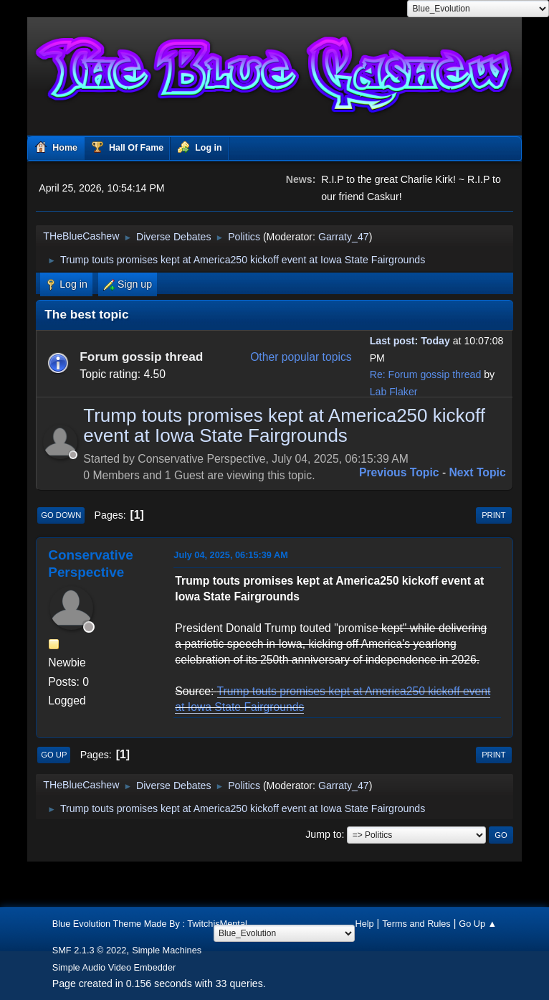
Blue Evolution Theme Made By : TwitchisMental (149, 923)
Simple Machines (166, 950)
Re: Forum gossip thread (426, 374)
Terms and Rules (416, 923)
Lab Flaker (394, 391)
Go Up (54, 754)
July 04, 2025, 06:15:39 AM (230, 554)
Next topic (477, 472)
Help (364, 923)
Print (494, 515)
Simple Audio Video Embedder (114, 967)
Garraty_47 (343, 236)
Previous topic (399, 472)
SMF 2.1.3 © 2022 (89, 950)
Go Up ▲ (478, 923)
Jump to (323, 834)
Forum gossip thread (141, 356)
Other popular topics (301, 357)
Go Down (61, 515)
